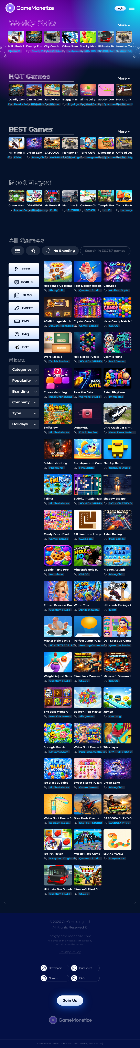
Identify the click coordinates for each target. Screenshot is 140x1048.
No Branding (60, 251)
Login (120, 8)
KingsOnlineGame (61, 396)
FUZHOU (73, 210)
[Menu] (131, 8)
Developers (51, 968)
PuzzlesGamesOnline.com (96, 751)
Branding (24, 391)
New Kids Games (60, 716)
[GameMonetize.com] (29, 8)
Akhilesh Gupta (118, 290)
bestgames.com (78, 51)
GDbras (54, 104)
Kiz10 (17, 51)
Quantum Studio (114, 51)
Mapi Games (93, 104)
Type (24, 413)
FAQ (78, 978)
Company (24, 402)
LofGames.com (58, 751)
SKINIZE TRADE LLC (61, 645)
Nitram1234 (129, 104)
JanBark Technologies (63, 325)
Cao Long (115, 716)
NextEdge (56, 51)
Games (49, 978)
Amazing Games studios (94, 645)
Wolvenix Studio (89, 396)
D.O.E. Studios (88, 432)
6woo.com (86, 538)
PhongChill (39, 157)
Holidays (24, 424)
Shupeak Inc (117, 858)
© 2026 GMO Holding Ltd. (70, 922)
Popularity (24, 380)
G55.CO (90, 210)
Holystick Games (42, 104)
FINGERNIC (86, 467)
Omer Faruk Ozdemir (122, 432)
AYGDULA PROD (60, 157)
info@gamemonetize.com (70, 936)
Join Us (70, 1000)
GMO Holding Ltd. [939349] (88, 1043)
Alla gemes (86, 716)
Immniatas (116, 396)
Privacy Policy (70, 952)
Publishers (81, 968)
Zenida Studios (58, 361)
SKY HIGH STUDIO (90, 361)
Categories (24, 369)
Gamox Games (88, 325)
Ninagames (39, 210)
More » (124, 25)
